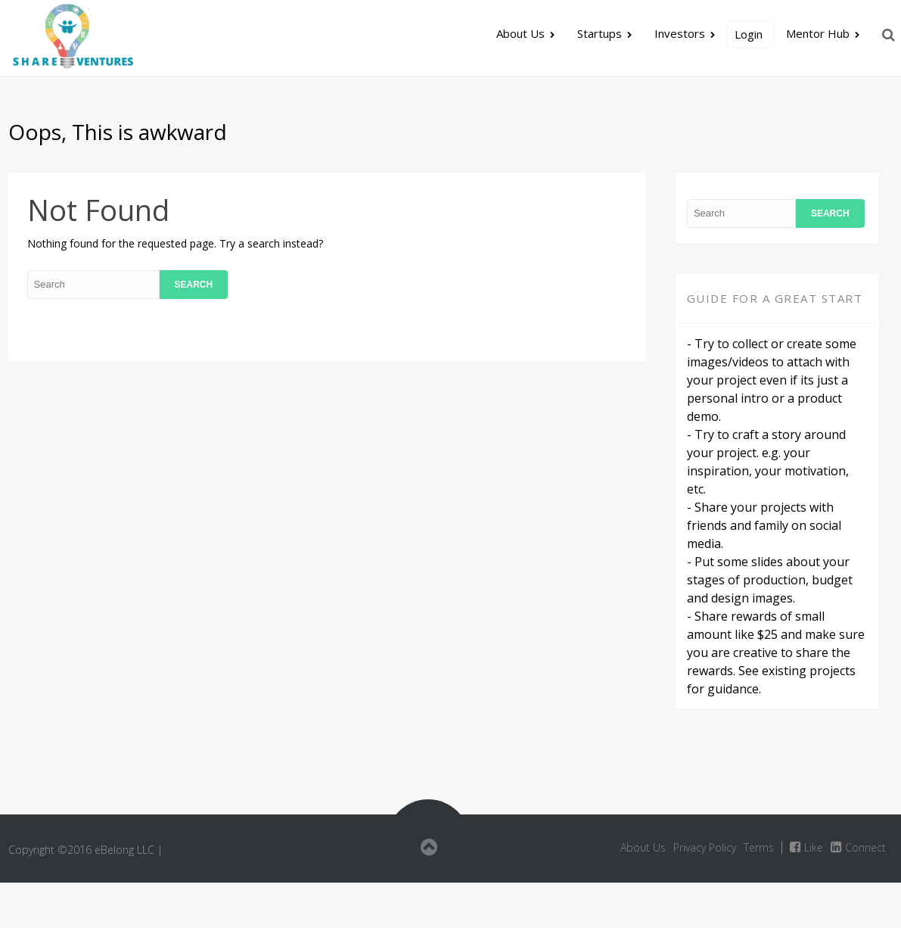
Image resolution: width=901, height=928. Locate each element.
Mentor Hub (818, 33)
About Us (520, 33)
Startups (599, 33)
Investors (679, 33)
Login (749, 34)
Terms (759, 847)
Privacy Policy (704, 847)
